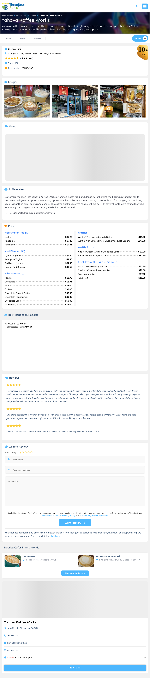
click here (55, 536)
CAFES (33, 15)
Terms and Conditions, (51, 515)
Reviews (37, 38)
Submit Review (75, 522)
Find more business (75, 573)
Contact (75, 668)
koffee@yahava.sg (17, 642)
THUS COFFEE (29, 556)
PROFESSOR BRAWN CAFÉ (108, 556)
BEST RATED (7, 15)
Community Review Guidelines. (94, 515)
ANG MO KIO (21, 15)
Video (8, 38)
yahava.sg (12, 650)
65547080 (13, 635)
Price (22, 38)
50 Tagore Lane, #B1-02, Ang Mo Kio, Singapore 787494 (33, 53)
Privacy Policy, (69, 515)
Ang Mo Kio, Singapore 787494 (21, 628)
